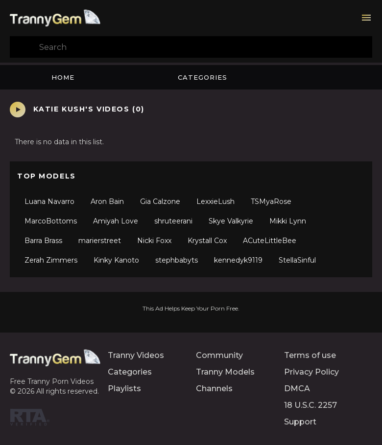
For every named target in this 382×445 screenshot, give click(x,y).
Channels (214, 388)
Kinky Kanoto (116, 260)
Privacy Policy (311, 372)
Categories (202, 77)
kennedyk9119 (238, 260)
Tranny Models (225, 372)
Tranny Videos (136, 355)
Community (219, 355)
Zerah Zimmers (50, 260)
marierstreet (99, 240)
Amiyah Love (115, 221)
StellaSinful (297, 260)
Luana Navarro (49, 201)
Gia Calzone (160, 201)
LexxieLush (215, 201)
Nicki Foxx (154, 240)
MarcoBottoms (50, 221)
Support (300, 421)
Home (62, 77)
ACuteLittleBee (269, 240)
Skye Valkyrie (231, 221)
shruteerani (173, 221)
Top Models (46, 176)
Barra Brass (43, 240)
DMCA (297, 388)
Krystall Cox (207, 240)
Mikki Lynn (287, 221)
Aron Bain (107, 201)
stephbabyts (176, 260)
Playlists (124, 388)
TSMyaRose (271, 201)
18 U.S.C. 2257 (310, 405)
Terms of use (310, 355)
